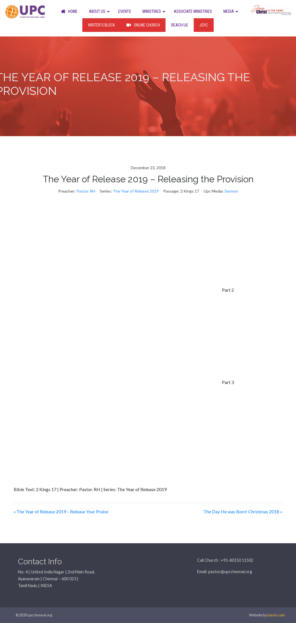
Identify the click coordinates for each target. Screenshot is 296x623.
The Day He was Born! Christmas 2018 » (242, 511)
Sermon (231, 191)
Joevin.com (276, 615)
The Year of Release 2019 (136, 191)
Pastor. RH (85, 191)
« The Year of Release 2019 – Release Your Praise (61, 511)
